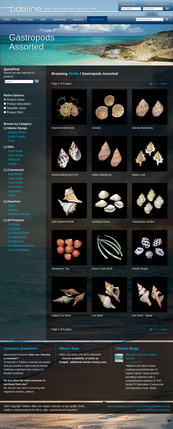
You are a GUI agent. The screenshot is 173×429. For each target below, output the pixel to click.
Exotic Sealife (16, 136)
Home (7, 19)
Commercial (59, 19)
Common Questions (20, 348)
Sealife (12, 163)
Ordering (147, 406)
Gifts (43, 19)
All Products (97, 19)
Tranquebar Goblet (143, 221)
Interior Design (25, 19)
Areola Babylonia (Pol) (65, 174)
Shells (16, 224)
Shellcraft (14, 159)
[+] (10, 224)
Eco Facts (143, 409)
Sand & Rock (20, 232)
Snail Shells (15, 151)
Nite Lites (18, 241)
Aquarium (78, 19)
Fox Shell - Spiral (142, 315)
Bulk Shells (15, 174)
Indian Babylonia (101, 174)
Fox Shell (97, 315)
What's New (69, 348)
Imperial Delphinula (63, 127)
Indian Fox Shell (61, 315)
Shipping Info (161, 406)
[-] (5, 128)
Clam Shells (15, 155)
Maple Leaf (138, 174)
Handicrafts (19, 237)
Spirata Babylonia (142, 127)
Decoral (13, 209)
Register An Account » (158, 2)
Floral (11, 195)
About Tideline (115, 406)
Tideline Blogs (127, 348)
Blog (153, 409)
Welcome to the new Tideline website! (141, 356)
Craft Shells (15, 178)
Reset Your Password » (158, 4)
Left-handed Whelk (63, 221)
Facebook (163, 409)
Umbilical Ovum (101, 221)
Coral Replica (20, 249)
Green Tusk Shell (102, 268)
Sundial (96, 127)
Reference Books (19, 214)
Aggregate (14, 191)
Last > (163, 83)
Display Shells (17, 132)
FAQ (138, 406)
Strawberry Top (60, 268)
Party (11, 140)
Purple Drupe (140, 268)
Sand (11, 205)
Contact (129, 406)
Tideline (86, 9)
